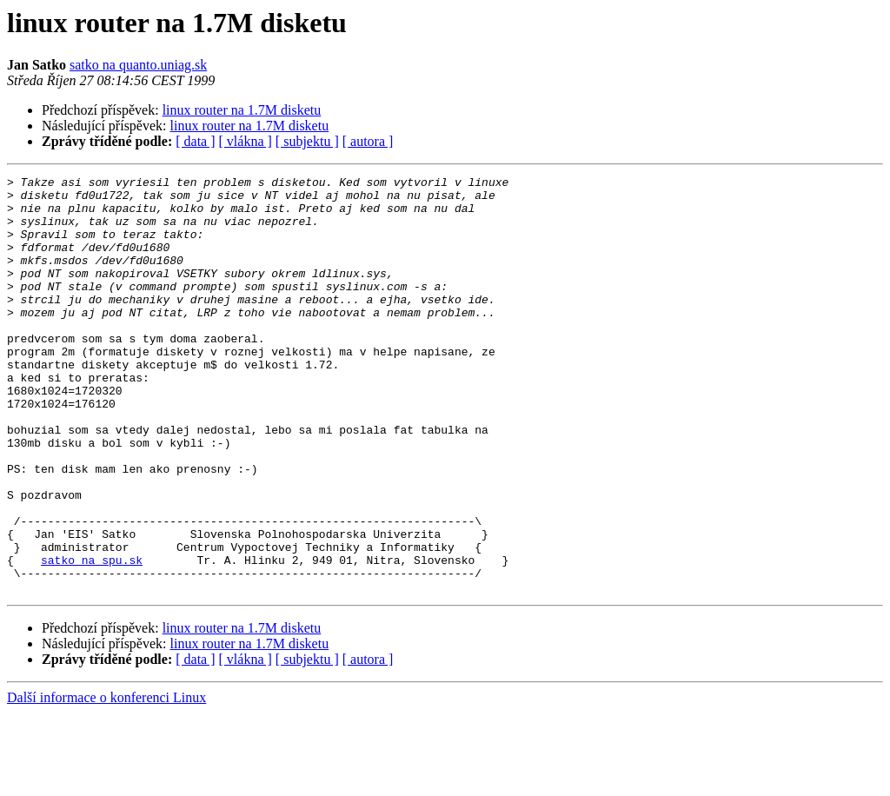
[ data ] (195, 141)
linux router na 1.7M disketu (242, 110)
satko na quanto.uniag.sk (138, 64)
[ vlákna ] (245, 141)
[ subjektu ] (307, 141)
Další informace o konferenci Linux (106, 780)
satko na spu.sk (92, 638)
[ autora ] (368, 141)
